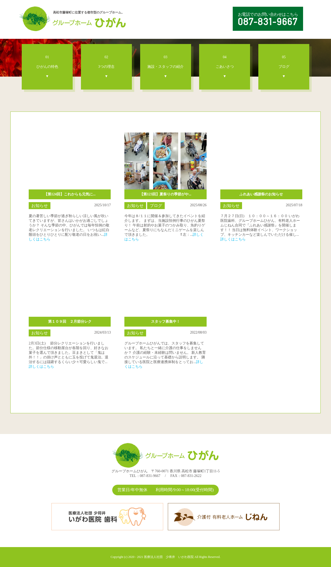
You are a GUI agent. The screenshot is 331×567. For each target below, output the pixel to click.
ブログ (156, 205)
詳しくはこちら (233, 239)
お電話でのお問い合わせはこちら (268, 19)
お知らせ (39, 205)
